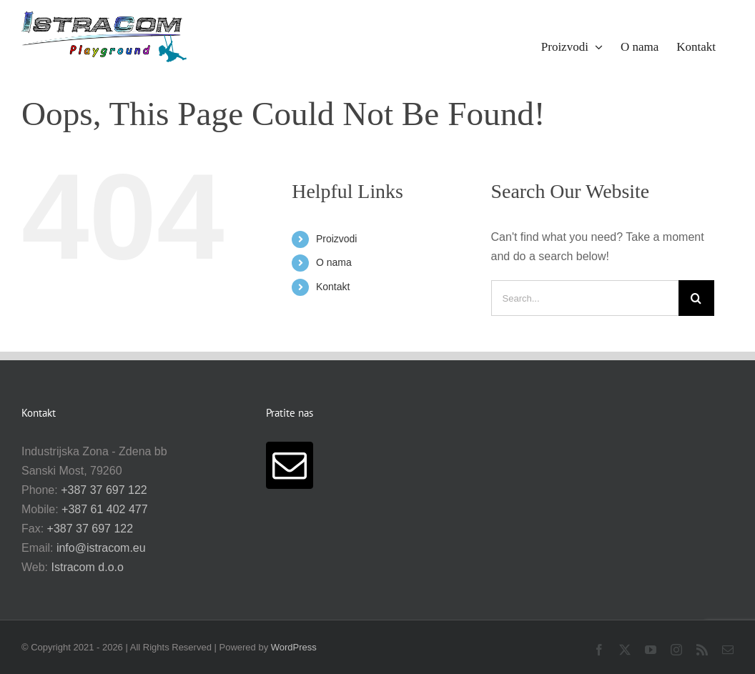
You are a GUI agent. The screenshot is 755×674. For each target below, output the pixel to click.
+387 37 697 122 (104, 490)
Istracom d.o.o (87, 567)
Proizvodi (336, 238)
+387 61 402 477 (104, 509)
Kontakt (333, 286)
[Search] (696, 298)
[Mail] (289, 465)
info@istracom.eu (101, 548)
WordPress (294, 647)
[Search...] (584, 298)
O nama (334, 262)
